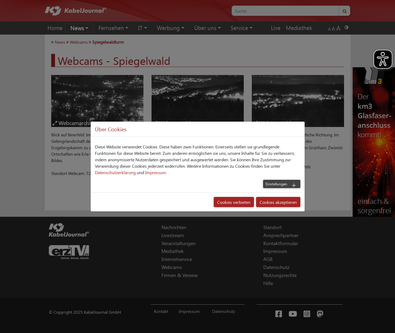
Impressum (155, 172)
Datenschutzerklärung (115, 172)
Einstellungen (276, 184)
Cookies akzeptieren (278, 202)
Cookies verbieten (233, 202)
